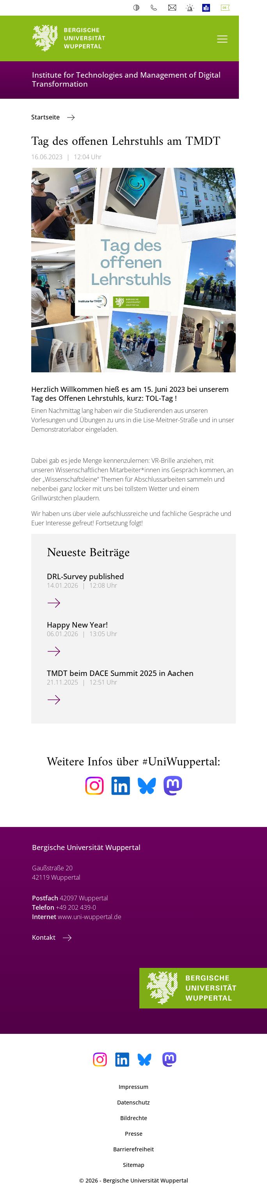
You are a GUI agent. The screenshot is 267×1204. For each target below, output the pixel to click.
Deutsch (227, 8)
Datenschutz (133, 1102)
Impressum (133, 1086)
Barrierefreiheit (133, 1149)
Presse (133, 1133)
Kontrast (138, 8)
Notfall (190, 8)
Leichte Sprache (208, 8)
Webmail (173, 8)
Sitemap (133, 1164)
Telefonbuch (155, 8)
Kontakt (44, 937)
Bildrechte (133, 1118)
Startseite (46, 117)
